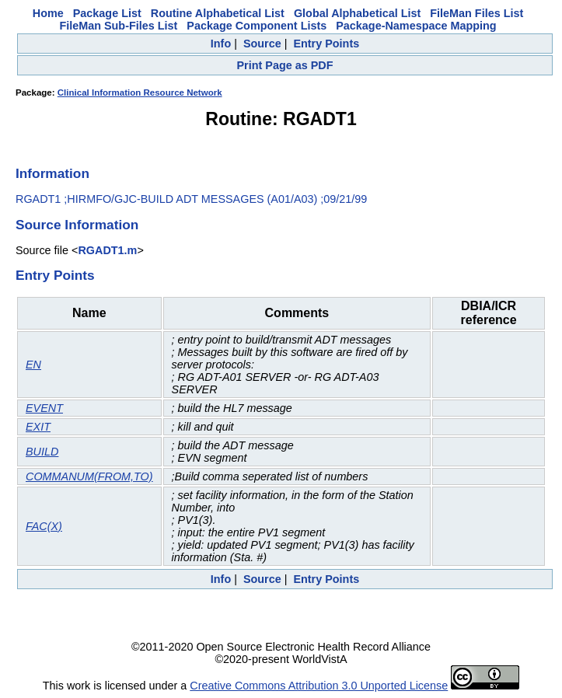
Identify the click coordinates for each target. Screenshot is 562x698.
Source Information (77, 224)
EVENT (44, 408)
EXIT (38, 427)
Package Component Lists (256, 25)
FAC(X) (44, 526)
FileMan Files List (476, 13)
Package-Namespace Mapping (416, 25)
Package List (107, 13)
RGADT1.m (107, 250)
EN (33, 364)
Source (262, 43)
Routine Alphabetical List (217, 13)
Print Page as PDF (285, 65)
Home (48, 13)
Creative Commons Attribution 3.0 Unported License (319, 685)
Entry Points (326, 43)
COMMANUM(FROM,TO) (89, 476)
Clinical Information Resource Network (140, 92)
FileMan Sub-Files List (118, 25)
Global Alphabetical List (357, 13)
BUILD (42, 451)
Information (52, 173)
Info (221, 43)
